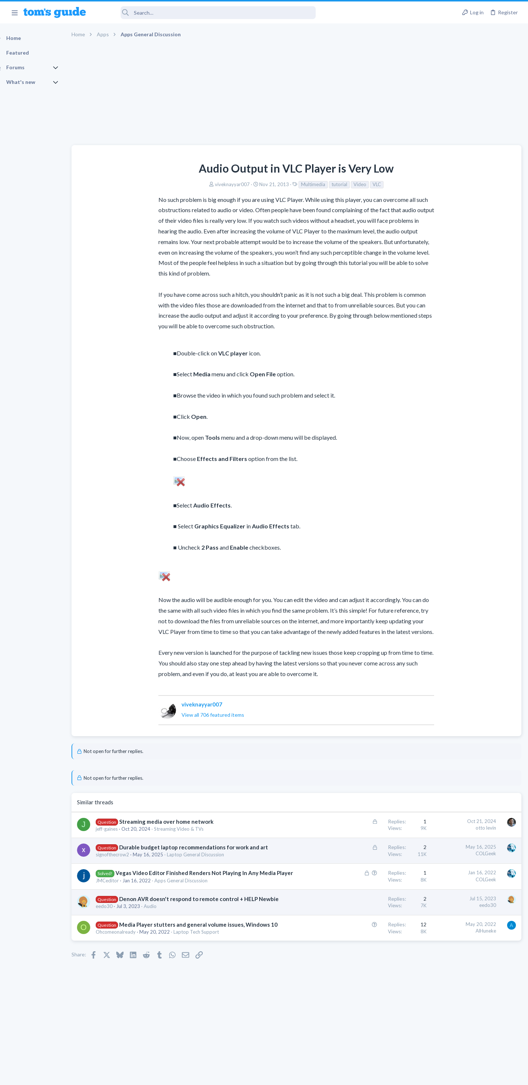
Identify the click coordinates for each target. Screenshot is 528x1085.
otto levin (368, 828)
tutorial (287, 184)
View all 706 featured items (160, 715)
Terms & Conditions (333, 1074)
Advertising (185, 1074)
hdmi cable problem (457, 419)
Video (307, 184)
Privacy (283, 1074)
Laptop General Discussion (208, 862)
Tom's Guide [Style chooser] (468, 1024)
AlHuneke (368, 954)
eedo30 (117, 929)
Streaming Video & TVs (191, 829)
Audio (163, 929)
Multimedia (261, 184)
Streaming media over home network (179, 821)
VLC (324, 184)
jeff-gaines (120, 829)
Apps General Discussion (193, 896)
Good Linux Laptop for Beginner (472, 384)
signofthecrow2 (125, 862)
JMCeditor (120, 896)
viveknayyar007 (179, 184)
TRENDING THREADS (435, 369)
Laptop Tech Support (209, 963)
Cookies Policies (236, 1074)
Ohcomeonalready (128, 963)
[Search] (206, 12)
